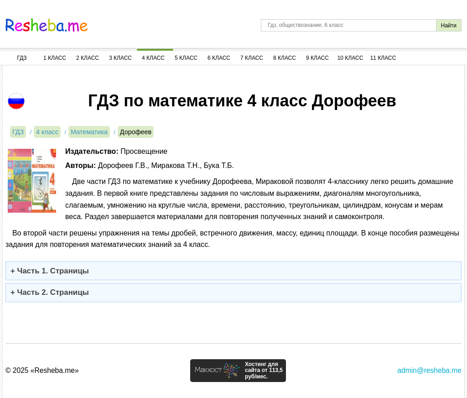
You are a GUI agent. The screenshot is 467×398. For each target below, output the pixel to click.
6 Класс (219, 58)
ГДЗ (21, 58)
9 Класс (317, 58)
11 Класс (383, 58)
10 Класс (350, 58)
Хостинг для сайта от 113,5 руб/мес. (264, 370)
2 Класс (87, 58)
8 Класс (284, 58)
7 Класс (251, 58)
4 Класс (153, 58)
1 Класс (54, 58)
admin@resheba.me (429, 370)
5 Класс (186, 58)
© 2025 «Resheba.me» (42, 370)
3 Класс (120, 58)
